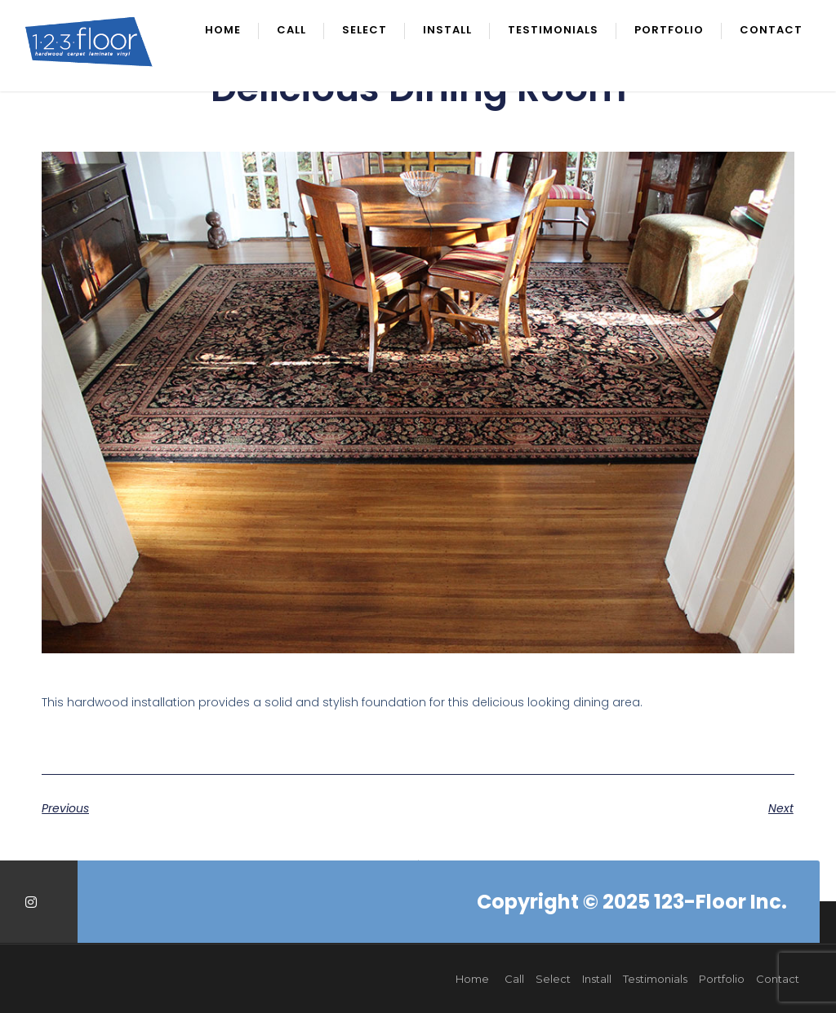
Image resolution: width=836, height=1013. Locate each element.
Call (291, 31)
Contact (771, 31)
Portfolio (669, 31)
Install (447, 31)
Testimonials (553, 31)
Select (364, 31)
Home (223, 31)
